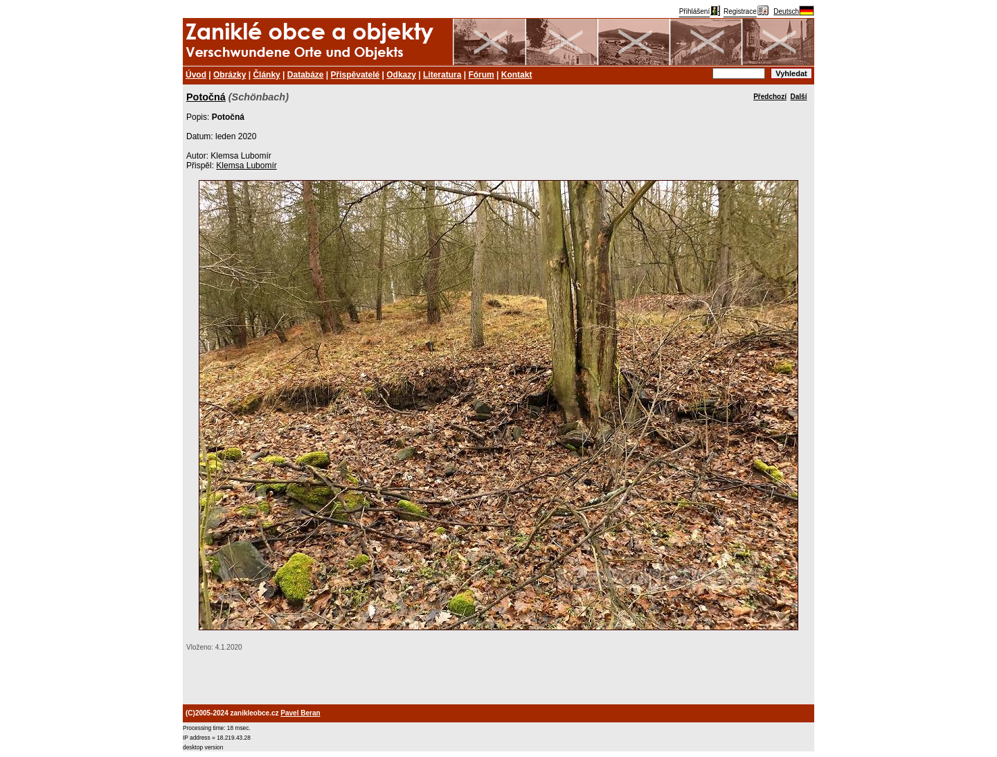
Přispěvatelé (355, 75)
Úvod (196, 75)
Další (799, 96)
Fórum (481, 75)
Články (266, 75)
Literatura (442, 75)
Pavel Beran (300, 713)
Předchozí (770, 96)
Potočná (206, 97)
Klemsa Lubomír (246, 165)
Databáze (305, 75)
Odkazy (401, 75)
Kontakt (516, 75)
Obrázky (229, 75)
